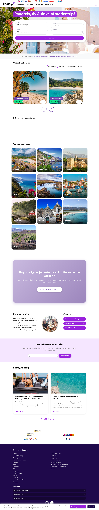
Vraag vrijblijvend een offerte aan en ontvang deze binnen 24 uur (55, 56)
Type (18, 22)
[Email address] (43, 355)
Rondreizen (21, 4)
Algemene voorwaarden (19, 459)
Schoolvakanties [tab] (71, 66)
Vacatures (53, 454)
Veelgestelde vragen (18, 454)
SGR (14, 467)
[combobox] (31, 24)
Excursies (15, 481)
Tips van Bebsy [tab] (52, 66)
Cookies (15, 461)
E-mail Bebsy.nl (49, 497)
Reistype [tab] (61, 66)
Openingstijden (49, 493)
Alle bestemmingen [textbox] (23, 32)
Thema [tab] (80, 66)
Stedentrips (39, 4)
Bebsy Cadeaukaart (56, 461)
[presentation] (51, 109)
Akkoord (91, 507)
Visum (15, 474)
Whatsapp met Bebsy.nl (49, 489)
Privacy (15, 463)
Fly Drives (30, 4)
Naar (18, 29)
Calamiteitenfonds (56, 452)
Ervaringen (16, 456)
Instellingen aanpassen (78, 507)
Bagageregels (54, 456)
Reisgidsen (16, 470)
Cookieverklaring (28, 508)
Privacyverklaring (40, 508)
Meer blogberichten (50, 418)
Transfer (53, 467)
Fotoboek (16, 476)
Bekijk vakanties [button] (49, 38)
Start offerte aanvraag (49, 289)
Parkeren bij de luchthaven (58, 465)
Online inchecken (55, 459)
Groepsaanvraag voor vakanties (59, 463)
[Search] (69, 4)
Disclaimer (16, 465)
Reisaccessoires (17, 472)
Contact (15, 452)
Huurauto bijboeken (18, 478)
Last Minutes (49, 4)
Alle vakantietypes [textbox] (22, 25)
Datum (55, 29)
